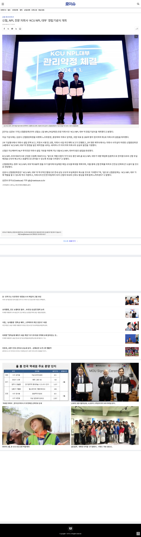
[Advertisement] (70, 210)
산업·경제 (27, 10)
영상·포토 (41, 10)
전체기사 (3, 10)
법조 (9, 10)
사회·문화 (15, 10)
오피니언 (34, 10)
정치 (21, 10)
